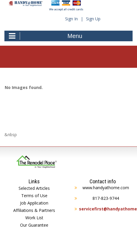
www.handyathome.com (105, 187)
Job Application (34, 203)
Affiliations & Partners (34, 210)
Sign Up (93, 19)
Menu (45, 36)
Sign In (71, 19)
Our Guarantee (34, 225)
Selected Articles (34, 188)
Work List (34, 217)
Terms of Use (34, 195)
